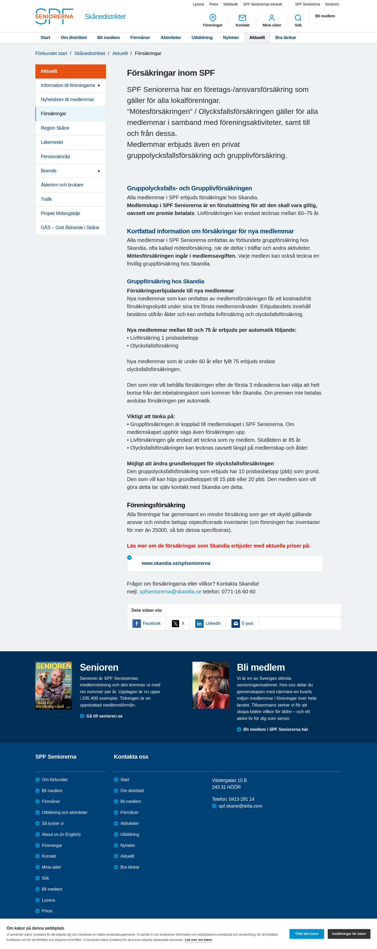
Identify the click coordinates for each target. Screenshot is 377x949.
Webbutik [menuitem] (230, 4)
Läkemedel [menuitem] (52, 142)
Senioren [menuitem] (332, 4)
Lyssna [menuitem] (198, 4)
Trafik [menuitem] (46, 199)
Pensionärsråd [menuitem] (55, 156)
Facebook (151, 623)
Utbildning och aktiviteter (64, 812)
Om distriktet (74, 37)
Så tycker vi (53, 823)
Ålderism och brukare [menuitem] (62, 184)
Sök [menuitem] (298, 20)
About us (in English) (61, 834)
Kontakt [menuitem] (243, 20)
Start (45, 37)
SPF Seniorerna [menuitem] (307, 4)
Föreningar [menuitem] (213, 20)
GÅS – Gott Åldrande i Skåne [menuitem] (70, 227)
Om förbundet (55, 779)
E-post (247, 623)
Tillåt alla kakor (307, 934)
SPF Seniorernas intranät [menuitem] (262, 4)
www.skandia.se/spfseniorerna (176, 563)
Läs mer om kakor (198, 940)
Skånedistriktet (89, 53)
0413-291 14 (241, 799)
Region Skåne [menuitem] (55, 128)
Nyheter (231, 37)
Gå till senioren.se (104, 716)
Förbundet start (51, 53)
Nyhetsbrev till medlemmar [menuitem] (67, 99)
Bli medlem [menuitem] (325, 16)
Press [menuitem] (213, 4)
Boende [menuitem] (49, 170)
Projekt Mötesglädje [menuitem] (60, 213)
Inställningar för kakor (349, 934)
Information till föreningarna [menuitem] (68, 85)
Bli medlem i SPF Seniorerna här (275, 729)
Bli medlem (108, 37)
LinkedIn (213, 623)
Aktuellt (257, 37)
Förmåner (140, 37)
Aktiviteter (170, 37)
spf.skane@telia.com (240, 806)
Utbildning (202, 37)
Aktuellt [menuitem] (49, 71)
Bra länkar (285, 37)
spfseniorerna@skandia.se (171, 591)
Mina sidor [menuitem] (272, 20)
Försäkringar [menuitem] (53, 113)
